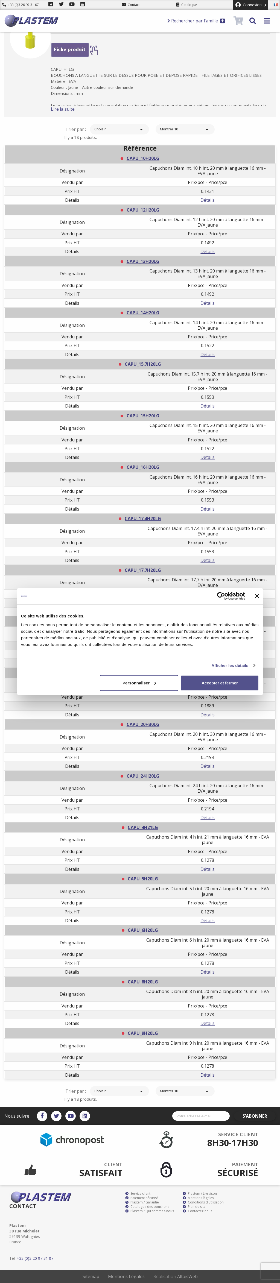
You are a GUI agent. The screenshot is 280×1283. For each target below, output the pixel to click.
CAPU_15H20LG (143, 416)
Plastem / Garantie (142, 1202)
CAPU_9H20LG (143, 1033)
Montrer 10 (185, 129)
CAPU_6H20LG (143, 930)
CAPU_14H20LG (143, 313)
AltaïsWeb (187, 1276)
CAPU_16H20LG (143, 467)
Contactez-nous (197, 1211)
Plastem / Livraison (200, 1193)
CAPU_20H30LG (143, 724)
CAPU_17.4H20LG (143, 518)
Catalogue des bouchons (147, 1207)
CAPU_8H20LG (143, 982)
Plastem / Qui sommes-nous (149, 1211)
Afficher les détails (229, 665)
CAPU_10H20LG (143, 158)
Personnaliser (139, 682)
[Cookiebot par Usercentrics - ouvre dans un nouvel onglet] (221, 596)
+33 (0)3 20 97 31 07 (20, 4)
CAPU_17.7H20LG (143, 570)
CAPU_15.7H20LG (143, 364)
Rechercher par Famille (196, 21)
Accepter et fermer (220, 682)
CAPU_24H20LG (143, 776)
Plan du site (194, 1207)
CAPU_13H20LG (143, 261)
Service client (137, 1193)
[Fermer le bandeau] (257, 596)
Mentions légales (198, 1198)
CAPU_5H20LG (143, 879)
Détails (207, 200)
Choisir (119, 129)
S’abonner (259, 1116)
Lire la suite (71, 109)
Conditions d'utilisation (203, 1202)
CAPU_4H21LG (143, 827)
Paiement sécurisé (142, 1198)
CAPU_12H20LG (143, 210)
